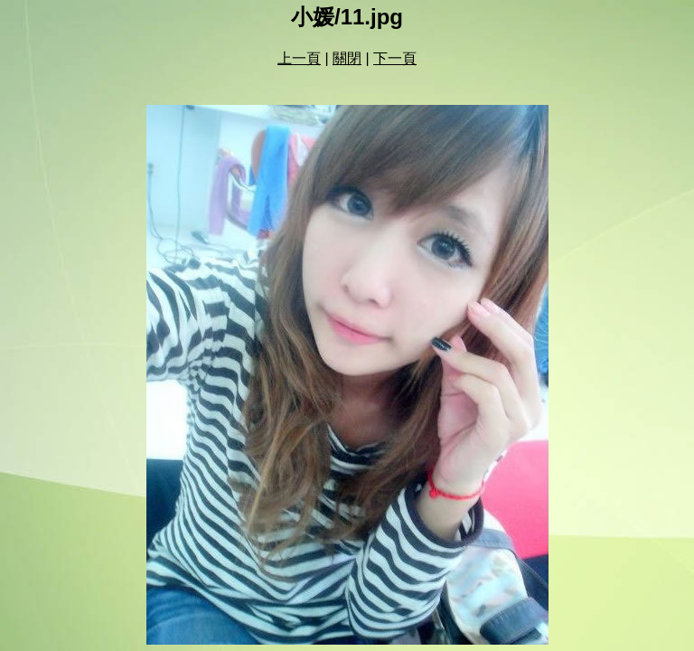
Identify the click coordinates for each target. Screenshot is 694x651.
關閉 (347, 58)
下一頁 (395, 58)
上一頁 (299, 58)
